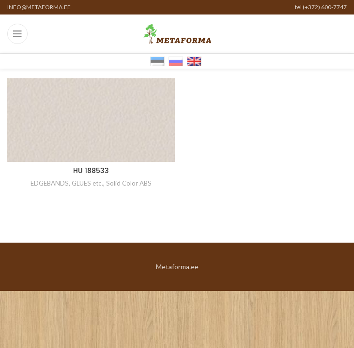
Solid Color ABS (129, 183)
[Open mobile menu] (17, 34)
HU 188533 (91, 170)
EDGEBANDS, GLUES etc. (67, 183)
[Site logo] (177, 33)
